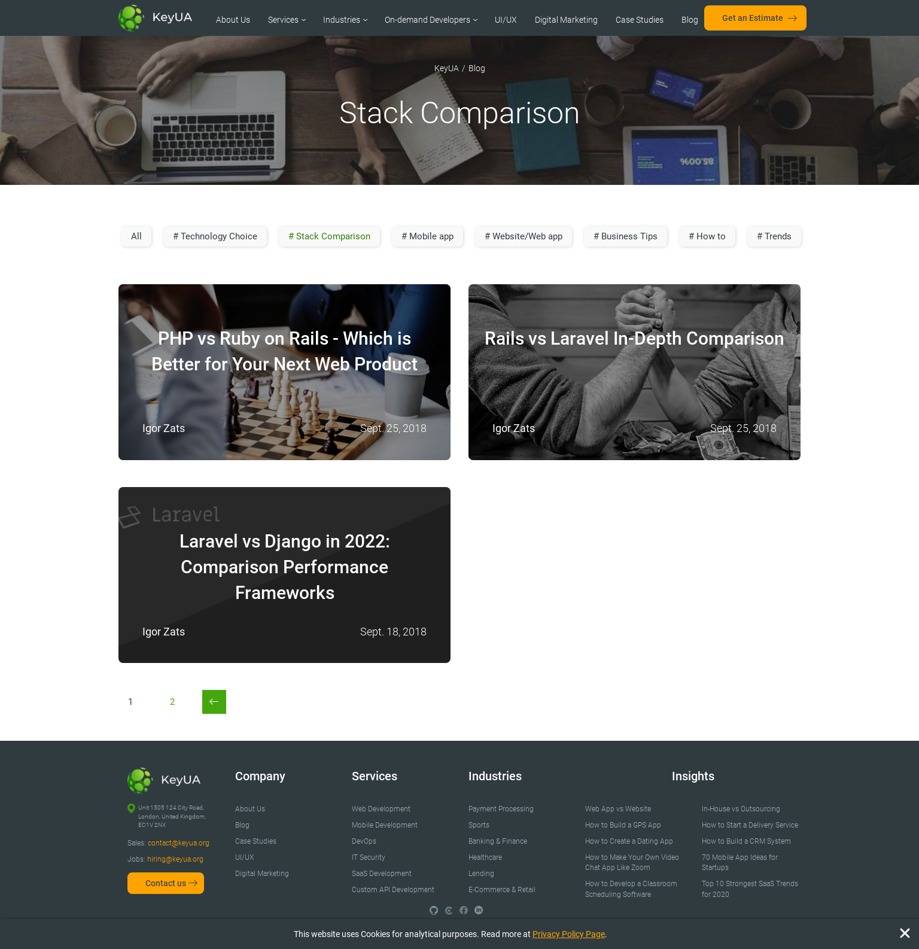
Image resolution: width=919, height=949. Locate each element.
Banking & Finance (497, 841)
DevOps (364, 841)
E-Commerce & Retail (501, 890)
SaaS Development (382, 873)
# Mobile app (427, 236)
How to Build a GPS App (623, 825)
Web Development (381, 809)
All (136, 236)
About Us (233, 20)
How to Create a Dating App (629, 841)
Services (283, 20)
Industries (341, 20)
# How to (707, 236)
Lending (481, 873)
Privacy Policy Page (568, 934)
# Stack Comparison (329, 236)
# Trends (774, 236)
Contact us (165, 883)
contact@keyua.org (178, 843)
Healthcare (485, 857)
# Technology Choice (215, 236)
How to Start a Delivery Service (750, 825)
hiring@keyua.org (175, 859)
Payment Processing (501, 809)
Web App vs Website (618, 809)
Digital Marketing (566, 20)
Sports (478, 825)
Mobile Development (385, 825)
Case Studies (640, 20)
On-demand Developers (427, 20)
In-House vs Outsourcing (741, 809)
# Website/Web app (523, 236)
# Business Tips (626, 236)
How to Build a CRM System (746, 841)
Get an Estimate (752, 18)
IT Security (368, 857)
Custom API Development (393, 890)
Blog (689, 20)
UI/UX (506, 20)
